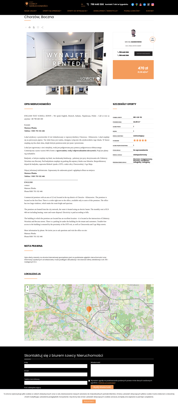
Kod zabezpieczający (32, 387)
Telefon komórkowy (32, 379)
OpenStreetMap (142, 340)
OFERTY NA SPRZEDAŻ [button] (52, 11)
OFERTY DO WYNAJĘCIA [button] (77, 11)
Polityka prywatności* (107, 383)
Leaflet (133, 340)
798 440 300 (123, 52)
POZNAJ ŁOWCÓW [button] (132, 11)
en (82, 4)
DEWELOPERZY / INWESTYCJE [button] (106, 11)
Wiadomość (95, 362)
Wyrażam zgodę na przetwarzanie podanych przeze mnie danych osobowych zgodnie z (121, 381)
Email (26, 371)
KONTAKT (150, 11)
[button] (89, 309)
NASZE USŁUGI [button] (30, 11)
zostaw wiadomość (143, 54)
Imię (26, 362)
